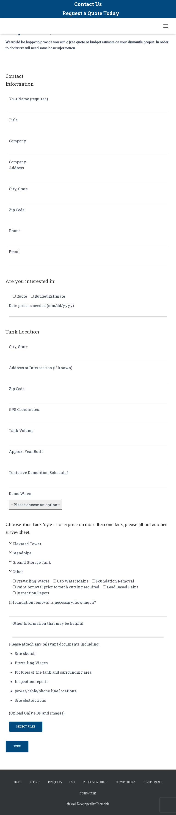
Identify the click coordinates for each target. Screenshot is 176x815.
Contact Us (88, 4)
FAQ (72, 782)
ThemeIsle (103, 804)
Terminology (126, 782)
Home (18, 782)
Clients (35, 782)
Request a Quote (95, 782)
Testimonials (152, 782)
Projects (55, 782)
